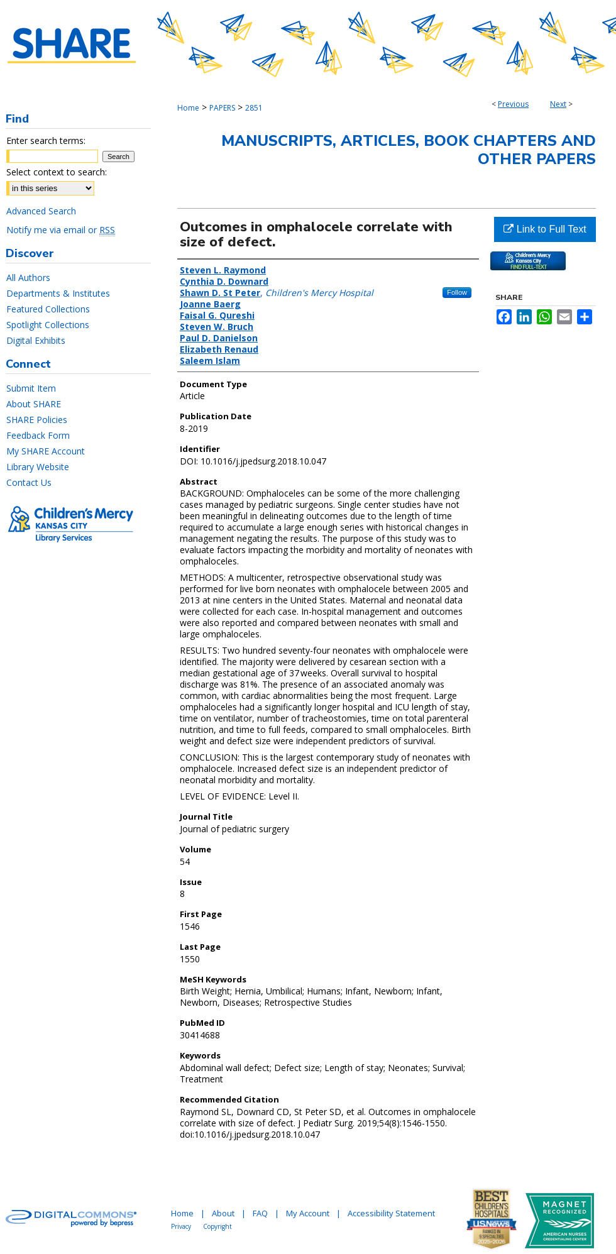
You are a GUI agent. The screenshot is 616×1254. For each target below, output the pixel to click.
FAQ (260, 1213)
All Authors (28, 277)
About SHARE (33, 404)
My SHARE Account (45, 451)
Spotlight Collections (47, 325)
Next (558, 104)
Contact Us (29, 482)
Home (188, 107)
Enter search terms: (45, 140)
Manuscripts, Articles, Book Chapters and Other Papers (408, 150)
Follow (457, 292)
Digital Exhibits (35, 340)
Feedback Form (38, 435)
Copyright (217, 1226)
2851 (254, 107)
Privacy (181, 1226)
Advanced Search (41, 211)
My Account (307, 1213)
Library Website (37, 467)
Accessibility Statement (391, 1213)
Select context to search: (56, 172)
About (223, 1213)
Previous (513, 104)
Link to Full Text (544, 229)
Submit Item (31, 388)
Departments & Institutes (58, 293)
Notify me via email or (60, 230)
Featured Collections (48, 309)
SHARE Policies (36, 420)
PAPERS (222, 107)
